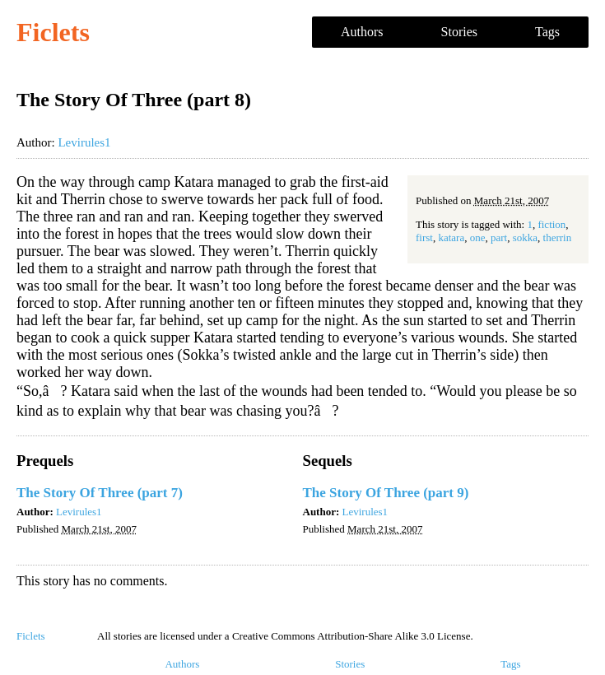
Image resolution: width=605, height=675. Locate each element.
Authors (362, 32)
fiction (551, 224)
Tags (547, 32)
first (424, 237)
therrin (557, 237)
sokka (525, 237)
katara (451, 237)
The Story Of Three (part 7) (99, 492)
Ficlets (53, 32)
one (478, 237)
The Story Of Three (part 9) (386, 492)
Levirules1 (84, 142)
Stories (459, 32)
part (499, 237)
